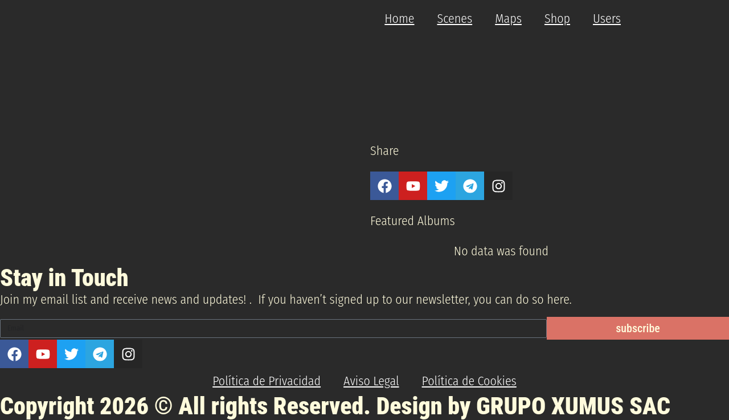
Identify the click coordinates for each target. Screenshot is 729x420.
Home (399, 18)
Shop (557, 18)
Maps (508, 18)
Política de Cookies (469, 381)
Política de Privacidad (266, 381)
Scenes (454, 18)
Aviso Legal (371, 381)
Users (607, 18)
